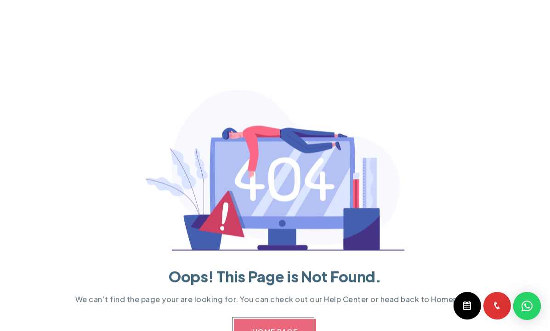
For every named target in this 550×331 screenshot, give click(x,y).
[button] (527, 306)
